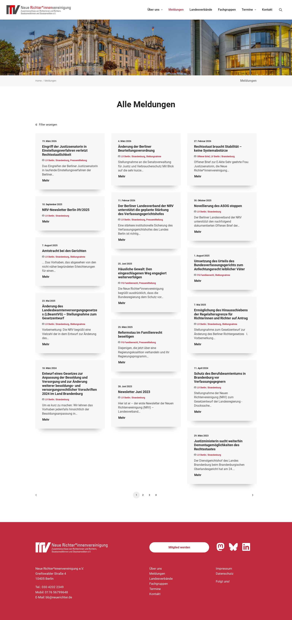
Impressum (224, 568)
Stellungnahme (153, 156)
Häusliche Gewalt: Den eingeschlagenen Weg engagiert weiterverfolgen (142, 273)
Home (38, 80)
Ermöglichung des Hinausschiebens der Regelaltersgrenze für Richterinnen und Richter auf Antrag (221, 314)
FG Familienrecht (205, 275)
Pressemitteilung (78, 160)
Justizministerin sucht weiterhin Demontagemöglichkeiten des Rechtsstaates (218, 445)
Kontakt (267, 9)
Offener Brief (203, 156)
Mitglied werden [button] (179, 547)
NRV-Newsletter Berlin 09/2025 (65, 210)
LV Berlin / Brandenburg (57, 160)
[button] (282, 9)
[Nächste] (252, 496)
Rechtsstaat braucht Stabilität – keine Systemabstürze (218, 149)
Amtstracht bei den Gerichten (64, 251)
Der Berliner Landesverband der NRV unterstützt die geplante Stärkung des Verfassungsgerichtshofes (146, 210)
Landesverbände (201, 9)
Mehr (45, 180)
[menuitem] (155, 9)
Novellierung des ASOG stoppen (218, 206)
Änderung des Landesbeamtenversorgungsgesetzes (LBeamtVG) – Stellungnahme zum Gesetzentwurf (69, 312)
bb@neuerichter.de (59, 597)
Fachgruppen (227, 9)
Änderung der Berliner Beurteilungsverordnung (136, 149)
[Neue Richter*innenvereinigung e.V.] (38, 9)
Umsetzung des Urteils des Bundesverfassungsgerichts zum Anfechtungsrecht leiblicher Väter (219, 265)
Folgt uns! (223, 581)
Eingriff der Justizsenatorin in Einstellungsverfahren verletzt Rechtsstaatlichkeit (65, 150)
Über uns (155, 9)
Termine (249, 9)
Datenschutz (224, 573)
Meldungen (176, 9)
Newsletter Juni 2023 (134, 392)
